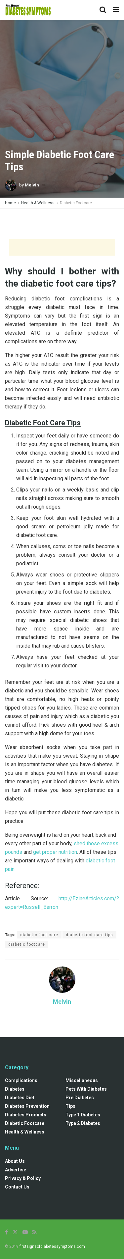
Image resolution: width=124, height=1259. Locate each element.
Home (10, 203)
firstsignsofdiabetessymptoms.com (52, 1246)
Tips (70, 1106)
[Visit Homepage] (28, 10)
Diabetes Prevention (27, 1106)
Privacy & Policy (23, 1178)
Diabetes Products (25, 1114)
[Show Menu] (116, 10)
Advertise (15, 1169)
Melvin (32, 184)
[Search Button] (103, 10)
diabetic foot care (39, 935)
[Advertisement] (62, 223)
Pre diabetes (79, 1097)
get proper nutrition (55, 852)
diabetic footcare (26, 944)
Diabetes (14, 1089)
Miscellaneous (81, 1080)
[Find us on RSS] (34, 1232)
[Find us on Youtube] (25, 1232)
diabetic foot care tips (89, 935)
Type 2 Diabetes (82, 1123)
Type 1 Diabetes (82, 1114)
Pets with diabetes (86, 1089)
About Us (15, 1161)
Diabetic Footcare (76, 203)
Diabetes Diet (19, 1097)
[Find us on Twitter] (15, 1232)
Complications (21, 1080)
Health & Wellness (38, 203)
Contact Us (17, 1186)
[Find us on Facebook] (6, 1232)
